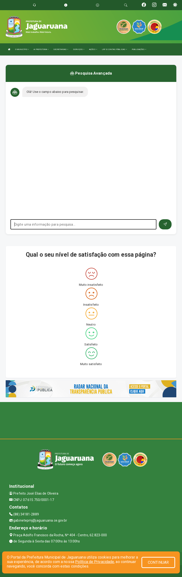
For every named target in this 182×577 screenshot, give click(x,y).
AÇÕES (93, 49)
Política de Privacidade (94, 561)
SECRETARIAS (60, 49)
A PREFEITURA (41, 49)
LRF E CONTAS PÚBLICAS (114, 49)
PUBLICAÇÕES (139, 49)
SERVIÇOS (78, 49)
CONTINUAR (158, 562)
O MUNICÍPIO (22, 49)
